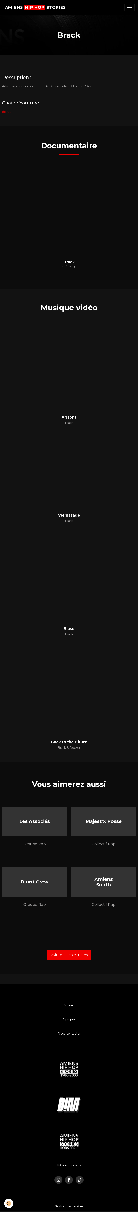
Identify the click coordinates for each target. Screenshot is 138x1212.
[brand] (35, 7)
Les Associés (34, 821)
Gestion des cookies (69, 1206)
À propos (69, 1019)
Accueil (69, 1005)
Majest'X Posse (104, 821)
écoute (7, 112)
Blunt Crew (34, 882)
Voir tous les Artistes (69, 955)
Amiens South (103, 881)
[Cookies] (8, 1203)
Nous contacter (69, 1033)
